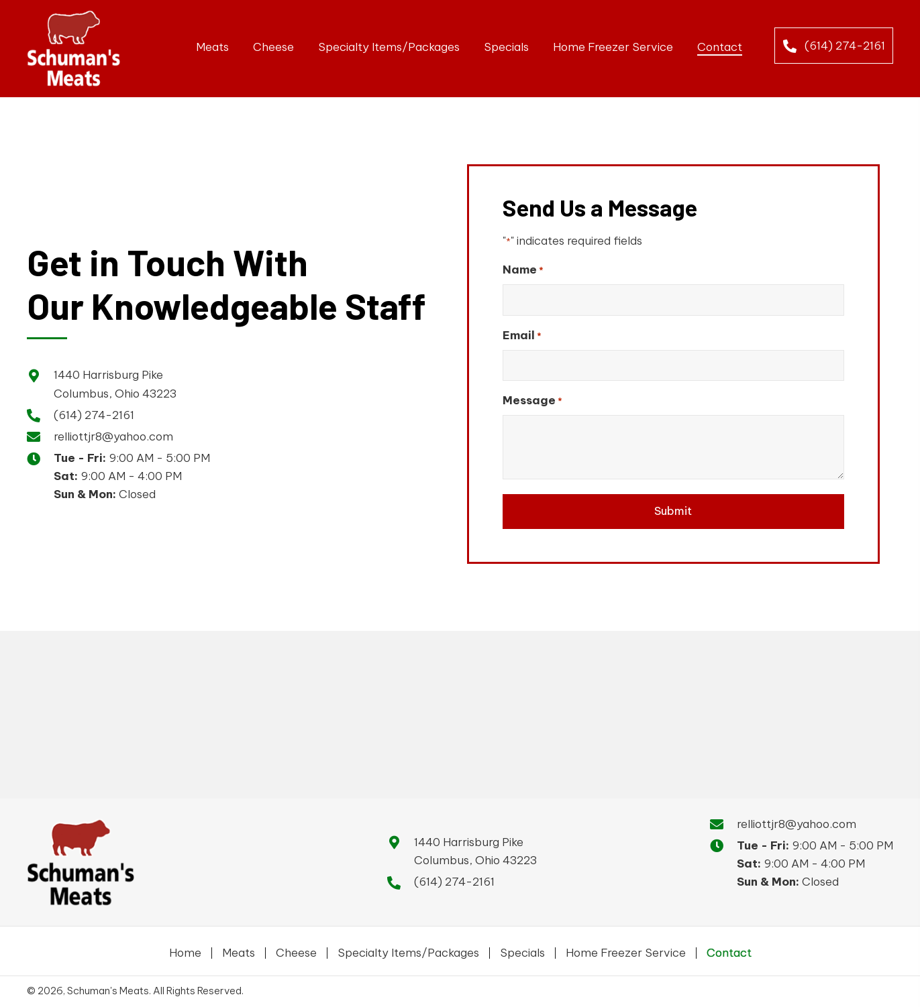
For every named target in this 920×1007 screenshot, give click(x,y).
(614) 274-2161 (94, 412)
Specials (522, 950)
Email (522, 333)
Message (532, 395)
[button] (834, 45)
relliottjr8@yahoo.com (113, 433)
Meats (238, 950)
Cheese (296, 950)
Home (185, 950)
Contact (729, 950)
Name (523, 270)
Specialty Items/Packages (408, 950)
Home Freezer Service (626, 950)
